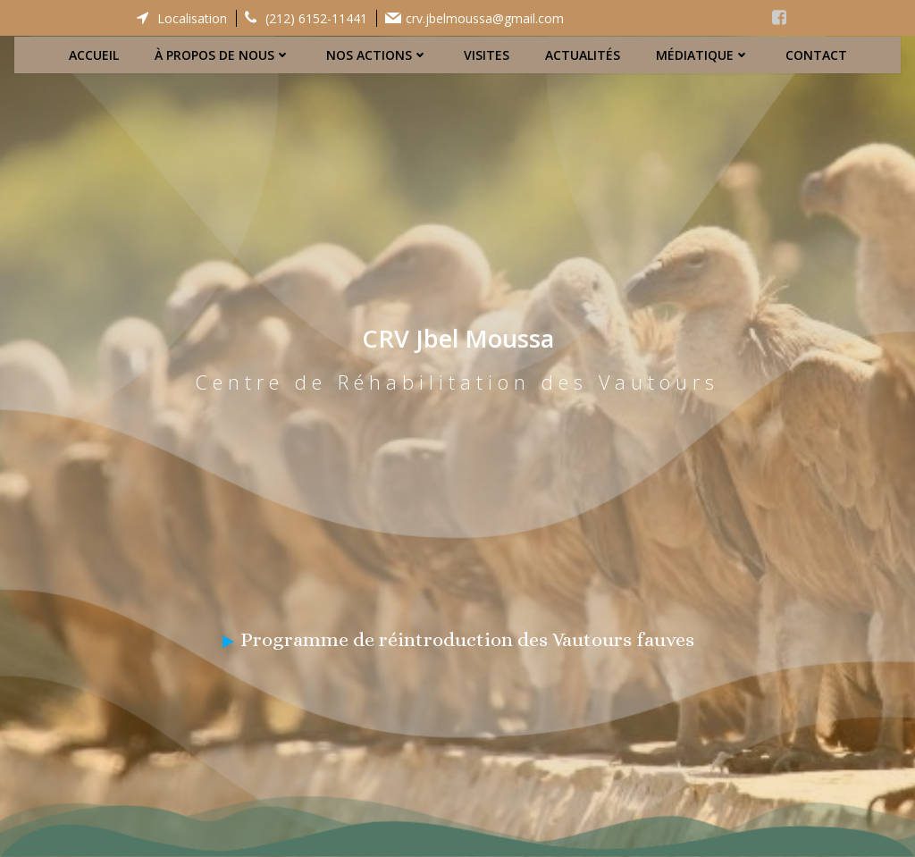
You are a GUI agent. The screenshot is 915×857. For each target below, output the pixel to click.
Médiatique (703, 54)
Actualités (582, 54)
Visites (486, 54)
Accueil (94, 54)
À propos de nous (222, 54)
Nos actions (377, 54)
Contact (816, 54)
